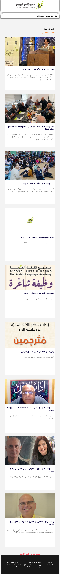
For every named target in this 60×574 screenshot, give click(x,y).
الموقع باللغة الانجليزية (21, 565)
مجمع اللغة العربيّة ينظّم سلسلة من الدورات (38, 183)
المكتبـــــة (9, 565)
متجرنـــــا (40, 567)
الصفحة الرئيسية (48, 562)
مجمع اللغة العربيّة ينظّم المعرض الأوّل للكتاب (38, 69)
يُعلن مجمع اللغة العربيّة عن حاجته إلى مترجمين (37, 351)
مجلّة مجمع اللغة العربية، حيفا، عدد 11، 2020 (37, 237)
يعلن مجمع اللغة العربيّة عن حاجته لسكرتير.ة (38, 293)
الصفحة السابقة (36, 554)
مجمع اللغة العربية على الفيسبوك (30, 562)
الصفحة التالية (23, 554)
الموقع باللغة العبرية (36, 565)
